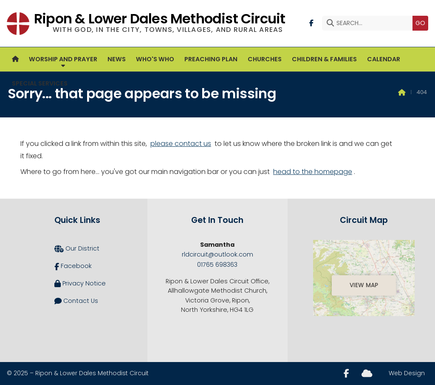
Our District (76, 248)
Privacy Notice (80, 283)
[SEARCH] (369, 23)
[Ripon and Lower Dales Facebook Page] (311, 22)
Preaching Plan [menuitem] (210, 59)
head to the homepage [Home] (312, 172)
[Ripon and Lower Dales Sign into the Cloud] (367, 373)
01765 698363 (217, 264)
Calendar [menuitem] (383, 59)
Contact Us (76, 301)
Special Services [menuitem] (40, 83)
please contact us (180, 143)
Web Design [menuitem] (407, 373)
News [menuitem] (116, 59)
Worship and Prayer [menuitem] (63, 59)
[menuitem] (15, 59)
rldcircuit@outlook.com (217, 254)
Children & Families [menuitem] (324, 59)
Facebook (73, 266)
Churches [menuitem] (265, 59)
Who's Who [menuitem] (155, 59)
